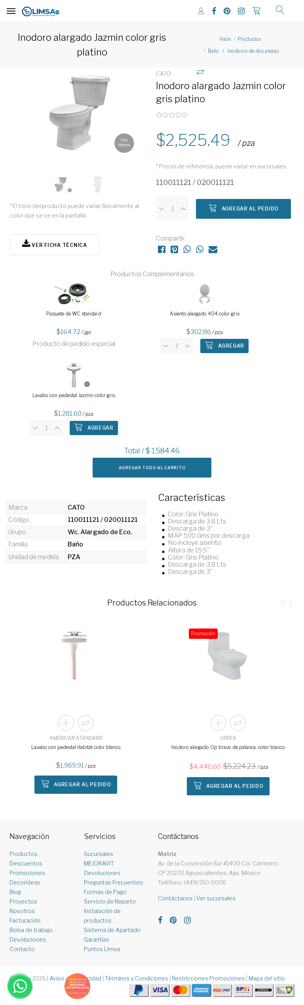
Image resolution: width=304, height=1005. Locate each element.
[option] (79, 117)
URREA (228, 738)
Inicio (225, 39)
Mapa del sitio (267, 978)
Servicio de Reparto (110, 901)
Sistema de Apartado (112, 930)
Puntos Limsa (102, 949)
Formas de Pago (105, 891)
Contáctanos (175, 898)
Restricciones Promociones (208, 978)
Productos (249, 39)
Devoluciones (28, 939)
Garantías (96, 939)
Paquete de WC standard (73, 314)
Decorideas (25, 882)
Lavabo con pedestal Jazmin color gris (73, 395)
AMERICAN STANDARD (76, 738)
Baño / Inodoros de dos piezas (243, 51)
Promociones (27, 872)
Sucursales (98, 853)
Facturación (25, 920)
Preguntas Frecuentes (113, 882)
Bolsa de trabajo (31, 930)
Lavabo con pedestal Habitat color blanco (76, 747)
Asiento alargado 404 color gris (204, 314)
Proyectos (23, 901)
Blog (15, 891)
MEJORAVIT (99, 863)
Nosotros (22, 911)
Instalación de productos (102, 916)
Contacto (22, 949)
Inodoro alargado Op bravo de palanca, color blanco (228, 747)
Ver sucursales (216, 898)
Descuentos (26, 863)
